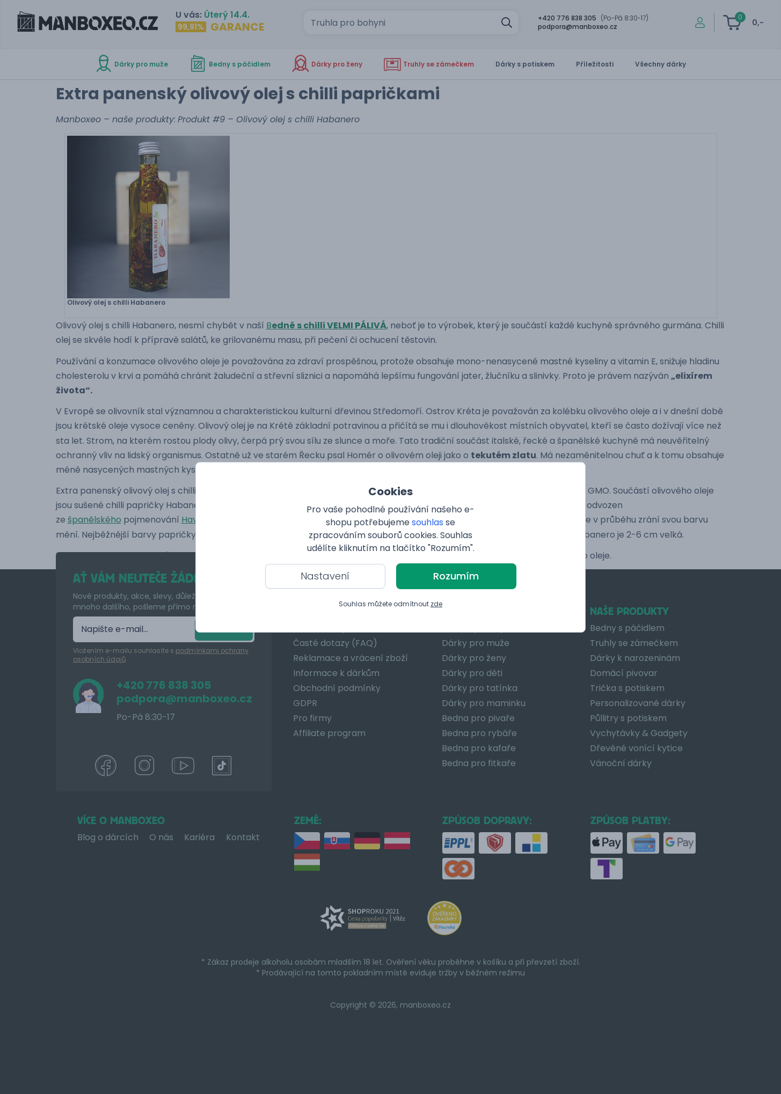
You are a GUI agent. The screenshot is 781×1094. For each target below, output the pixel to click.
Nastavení (325, 576)
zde (436, 603)
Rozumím (456, 576)
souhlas (427, 522)
